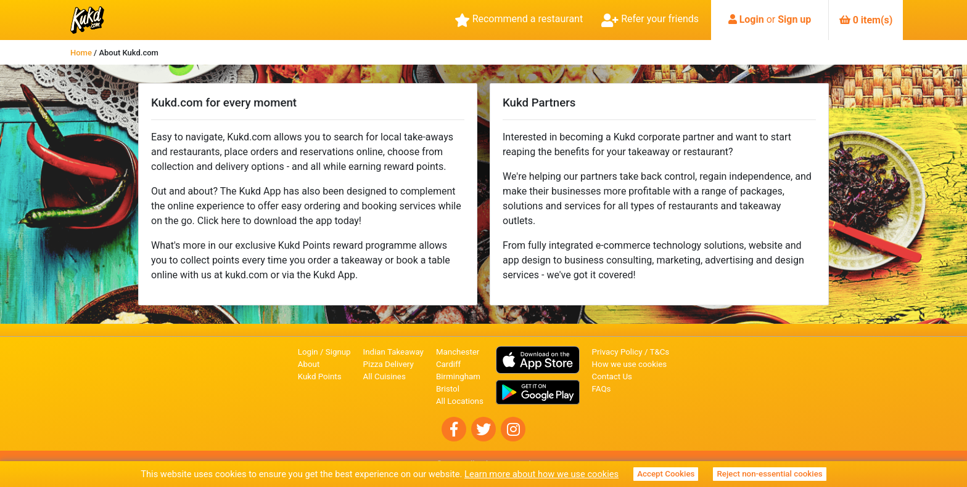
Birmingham (458, 376)
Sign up (794, 19)
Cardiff (448, 364)
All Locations (460, 401)
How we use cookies (629, 364)
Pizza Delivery (388, 364)
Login (751, 19)
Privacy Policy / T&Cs (631, 351)
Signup (338, 351)
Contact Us (612, 376)
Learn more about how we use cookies (541, 474)
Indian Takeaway (393, 351)
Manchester (457, 351)
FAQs (601, 388)
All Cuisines (384, 376)
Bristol (447, 388)
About (309, 364)
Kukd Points (320, 376)
